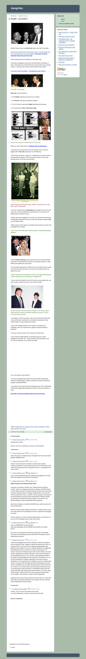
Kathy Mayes (31, 473)
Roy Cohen (23, 428)
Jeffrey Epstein (15, 428)
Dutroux (36, 426)
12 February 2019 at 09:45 (19, 589)
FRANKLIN (42, 426)
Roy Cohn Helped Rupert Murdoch (20, 375)
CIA (23, 426)
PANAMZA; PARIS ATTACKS (67, 36)
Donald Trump (29, 426)
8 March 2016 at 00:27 (18, 481)
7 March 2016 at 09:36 (18, 461)
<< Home (12, 647)
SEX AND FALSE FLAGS (66, 55)
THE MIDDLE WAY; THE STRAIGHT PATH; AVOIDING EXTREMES (67, 40)
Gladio (47, 426)
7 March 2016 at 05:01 (18, 439)
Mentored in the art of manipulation (24, 54)
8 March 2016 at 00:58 (18, 522)
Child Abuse (18, 426)
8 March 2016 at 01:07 (18, 540)
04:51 (22, 431)
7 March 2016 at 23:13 (18, 473)
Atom (27, 644)
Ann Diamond (31, 522)
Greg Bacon (31, 481)
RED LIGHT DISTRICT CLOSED (68, 64)
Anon (62, 21)
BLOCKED (62, 62)
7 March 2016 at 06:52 (18, 453)
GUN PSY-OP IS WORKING (66, 45)
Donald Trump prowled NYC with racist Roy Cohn (24, 52)
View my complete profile (66, 23)
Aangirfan (17, 8)
